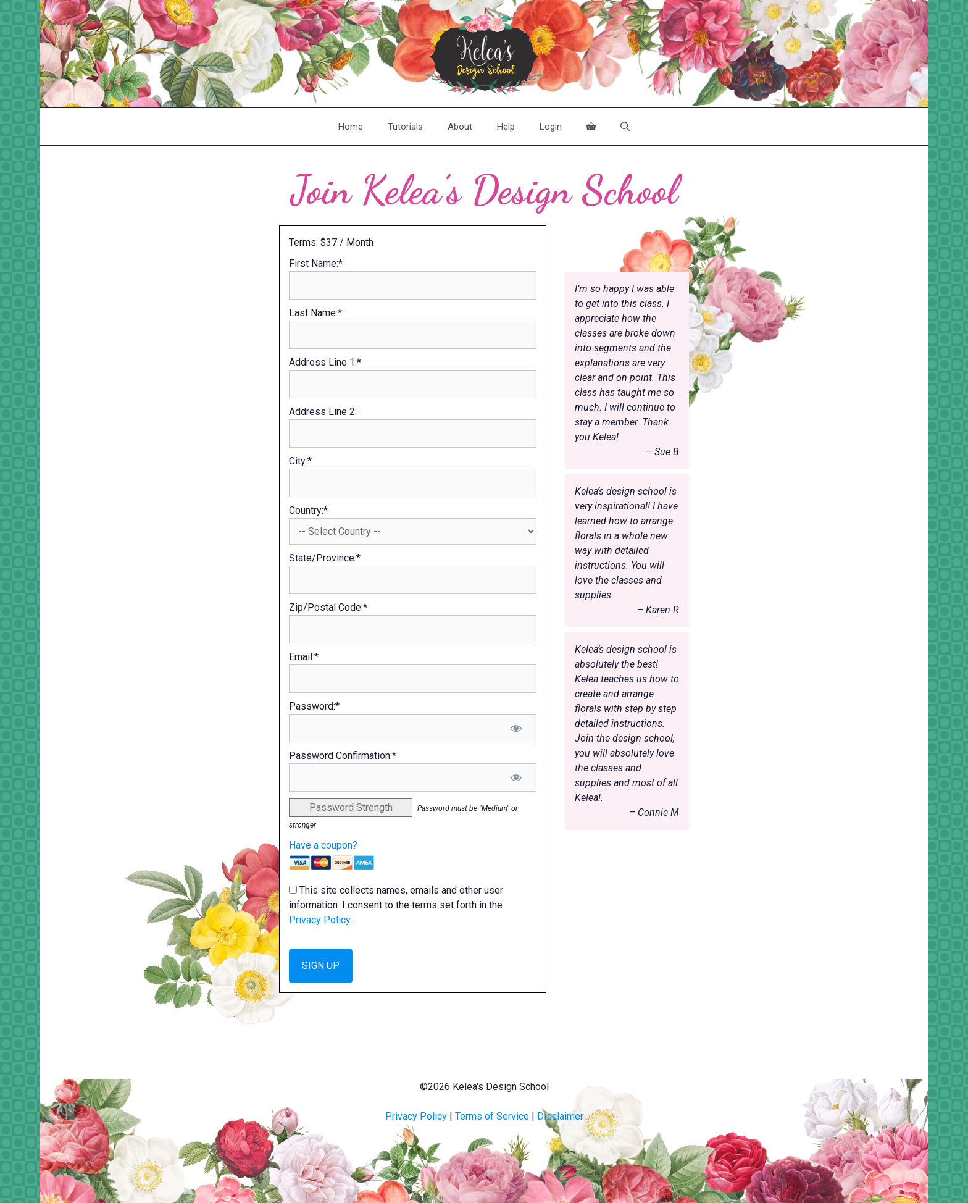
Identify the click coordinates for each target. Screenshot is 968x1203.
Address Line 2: (323, 411)
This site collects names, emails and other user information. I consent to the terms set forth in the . (396, 905)
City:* (300, 461)
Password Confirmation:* (342, 755)
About (460, 126)
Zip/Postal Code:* (328, 607)
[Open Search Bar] (625, 126)
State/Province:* (325, 558)
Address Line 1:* (325, 362)
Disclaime (558, 1116)
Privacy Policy (319, 920)
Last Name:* (315, 313)
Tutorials (405, 126)
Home (350, 126)
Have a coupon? (323, 845)
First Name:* (316, 263)
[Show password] (516, 728)
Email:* (304, 657)
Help (506, 126)
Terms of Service (492, 1116)
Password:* (314, 706)
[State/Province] (412, 580)
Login (551, 126)
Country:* (308, 510)
